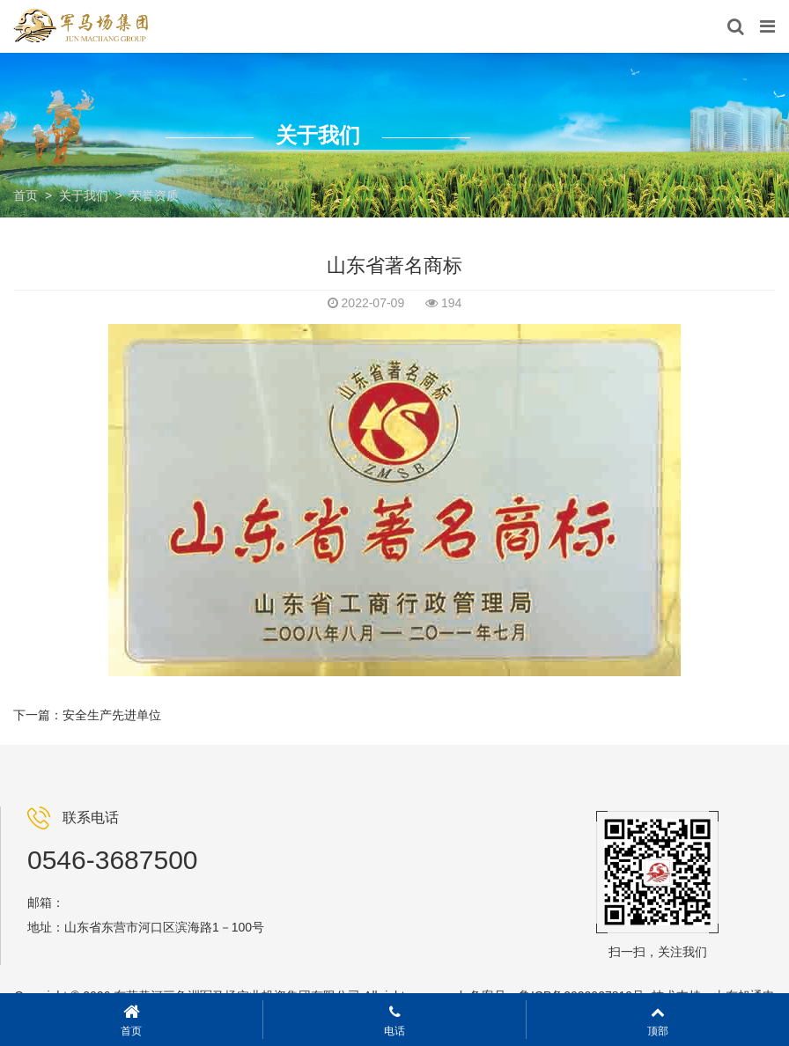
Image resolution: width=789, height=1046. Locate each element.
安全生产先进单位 (112, 715)
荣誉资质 (154, 195)
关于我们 (83, 195)
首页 (25, 195)
